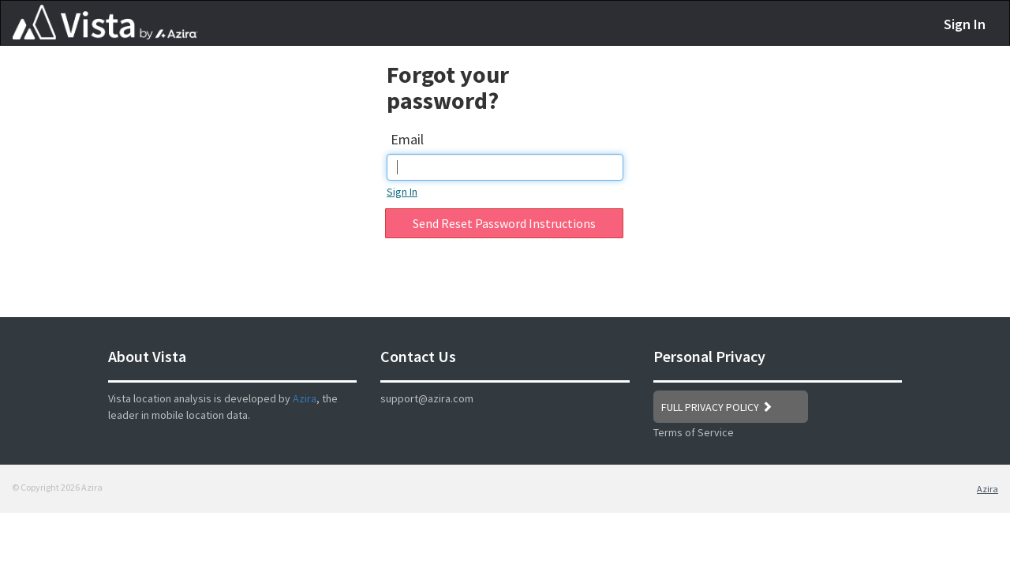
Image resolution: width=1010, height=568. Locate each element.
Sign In (965, 24)
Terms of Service (693, 432)
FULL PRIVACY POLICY (716, 407)
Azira (304, 398)
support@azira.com (426, 398)
